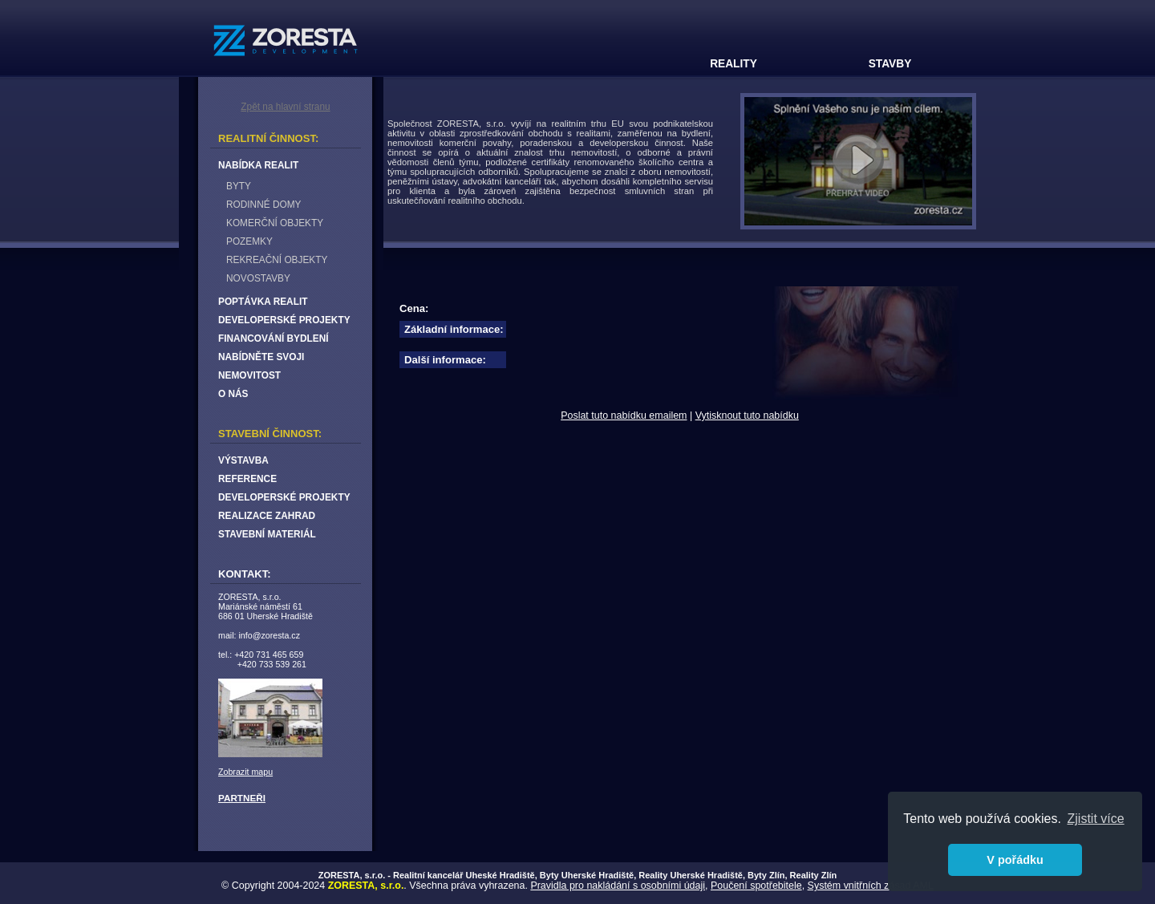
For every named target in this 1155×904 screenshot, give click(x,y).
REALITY (733, 64)
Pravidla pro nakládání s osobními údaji (617, 885)
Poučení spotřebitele (756, 885)
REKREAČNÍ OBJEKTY (276, 260)
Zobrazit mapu (245, 771)
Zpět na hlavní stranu (285, 106)
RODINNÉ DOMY (263, 204)
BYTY (238, 186)
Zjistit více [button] (1096, 818)
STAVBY (890, 64)
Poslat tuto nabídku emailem (624, 415)
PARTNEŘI (241, 798)
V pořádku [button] (1015, 859)
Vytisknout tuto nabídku (747, 415)
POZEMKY (249, 241)
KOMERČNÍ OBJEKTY (274, 223)
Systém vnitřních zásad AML (871, 885)
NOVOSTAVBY (258, 278)
